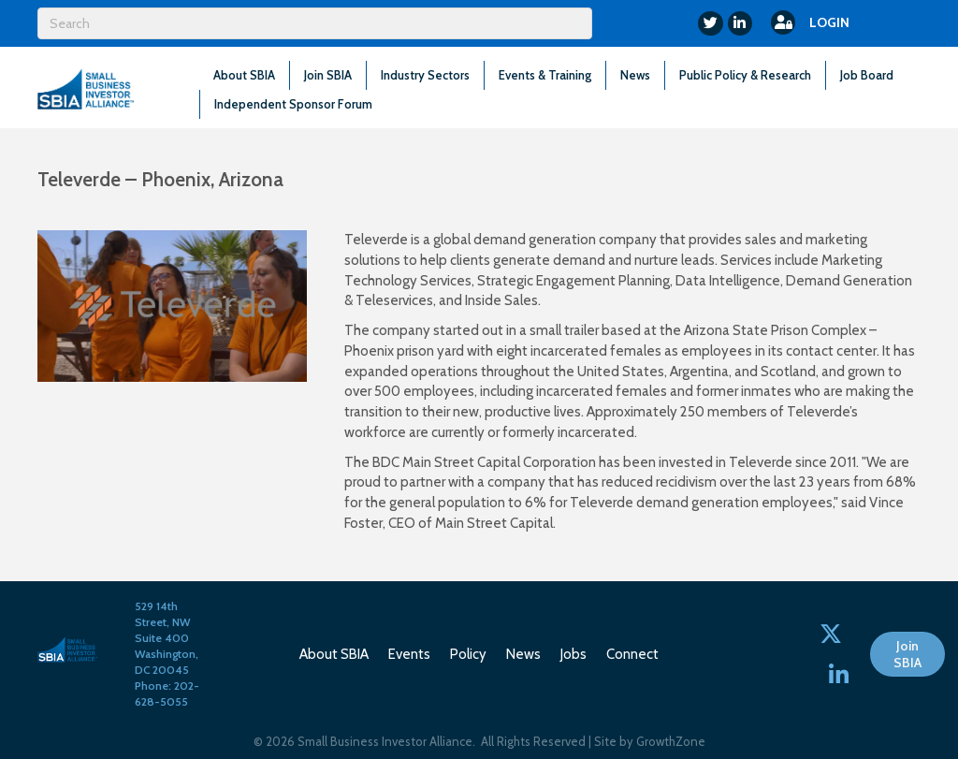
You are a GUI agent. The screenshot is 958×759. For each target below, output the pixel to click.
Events (409, 654)
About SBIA (244, 74)
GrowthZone (670, 741)
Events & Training (545, 74)
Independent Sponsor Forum (293, 103)
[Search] (314, 23)
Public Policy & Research (745, 74)
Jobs (573, 654)
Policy (468, 654)
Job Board (866, 74)
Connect (632, 654)
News (635, 74)
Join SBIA (328, 74)
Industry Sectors (425, 74)
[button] (907, 654)
